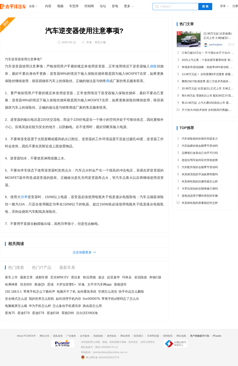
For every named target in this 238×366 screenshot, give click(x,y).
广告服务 (71, 335)
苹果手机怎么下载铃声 (39, 291)
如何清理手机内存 (68, 298)
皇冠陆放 (140, 277)
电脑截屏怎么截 (16, 306)
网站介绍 (44, 335)
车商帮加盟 (153, 335)
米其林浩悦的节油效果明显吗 (197, 174)
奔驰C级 (155, 277)
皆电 (115, 6)
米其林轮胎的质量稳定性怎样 (197, 202)
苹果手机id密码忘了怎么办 (120, 298)
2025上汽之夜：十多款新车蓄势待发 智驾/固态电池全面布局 (205, 59)
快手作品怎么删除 (131, 291)
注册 (235, 6)
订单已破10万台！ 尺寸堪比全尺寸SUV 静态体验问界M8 (205, 52)
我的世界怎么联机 (41, 298)
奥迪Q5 (39, 284)
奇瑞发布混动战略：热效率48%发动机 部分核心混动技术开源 (205, 67)
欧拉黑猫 (89, 277)
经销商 (89, 6)
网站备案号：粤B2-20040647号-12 (99, 347)
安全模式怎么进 (16, 298)
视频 (60, 6)
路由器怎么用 (92, 306)
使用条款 (111, 335)
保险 (153, 66)
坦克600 (26, 284)
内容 (48, 6)
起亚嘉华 (113, 277)
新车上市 (11, 277)
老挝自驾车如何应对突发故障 (197, 160)
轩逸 (81, 284)
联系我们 (138, 335)
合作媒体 (84, 335)
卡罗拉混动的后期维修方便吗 (197, 188)
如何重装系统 (86, 291)
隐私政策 (58, 335)
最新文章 (26, 277)
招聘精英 (168, 335)
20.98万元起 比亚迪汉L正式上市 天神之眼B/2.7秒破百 (205, 88)
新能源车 (120, 284)
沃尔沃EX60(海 (87, 313)
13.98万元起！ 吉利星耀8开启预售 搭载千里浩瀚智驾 (205, 74)
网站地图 (181, 335)
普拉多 (76, 277)
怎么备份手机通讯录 (67, 306)
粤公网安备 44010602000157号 (100, 357)
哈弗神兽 (11, 284)
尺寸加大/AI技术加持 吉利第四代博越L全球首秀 (205, 109)
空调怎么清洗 (107, 291)
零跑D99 (67, 313)
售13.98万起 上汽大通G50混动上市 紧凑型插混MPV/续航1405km (205, 102)
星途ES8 (53, 313)
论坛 (103, 6)
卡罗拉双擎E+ (66, 284)
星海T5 (10, 313)
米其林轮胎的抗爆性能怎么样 (197, 181)
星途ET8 (38, 313)
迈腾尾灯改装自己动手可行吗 (197, 152)
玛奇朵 (127, 277)
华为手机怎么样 (40, 306)
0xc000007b (91, 298)
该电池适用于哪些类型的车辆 (197, 195)
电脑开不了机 (66, 291)
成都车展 (41, 277)
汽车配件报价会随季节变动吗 (197, 167)
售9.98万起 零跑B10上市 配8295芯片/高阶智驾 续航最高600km (205, 95)
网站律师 (125, 335)
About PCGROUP (26, 335)
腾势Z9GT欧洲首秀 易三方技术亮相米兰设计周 (205, 81)
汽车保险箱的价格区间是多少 (197, 138)
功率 (24, 197)
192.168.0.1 (13, 291)
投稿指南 (98, 335)
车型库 (74, 6)
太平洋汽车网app (99, 284)
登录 (223, 6)
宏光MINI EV (59, 277)
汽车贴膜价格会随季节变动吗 (197, 145)
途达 (101, 277)
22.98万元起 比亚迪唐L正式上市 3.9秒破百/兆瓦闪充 (217, 36)
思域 (50, 284)
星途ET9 (23, 313)
